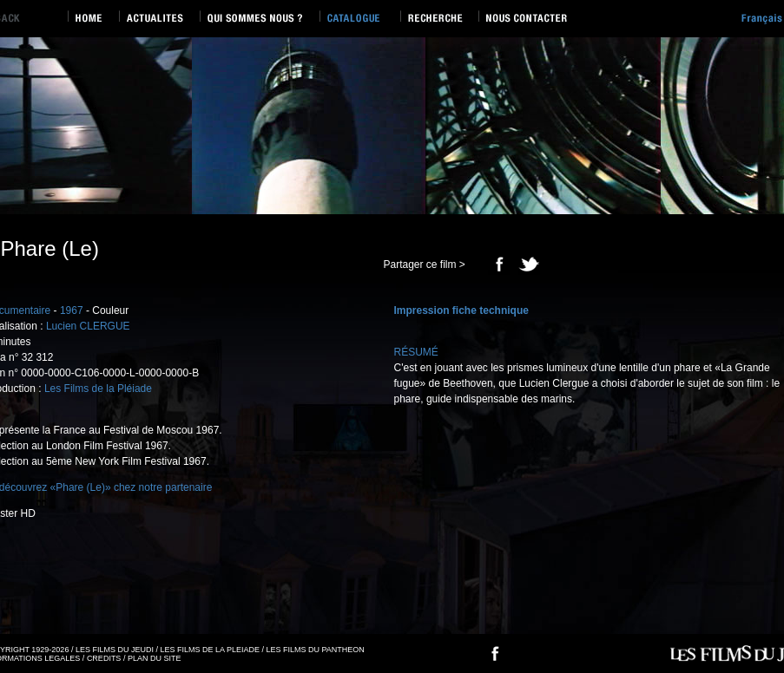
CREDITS (104, 658)
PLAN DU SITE (154, 658)
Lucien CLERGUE (88, 326)
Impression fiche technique (461, 310)
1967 (71, 310)
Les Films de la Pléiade (98, 388)
